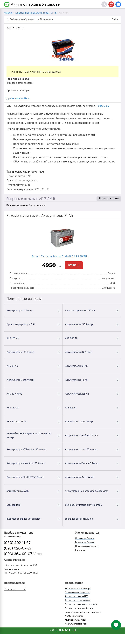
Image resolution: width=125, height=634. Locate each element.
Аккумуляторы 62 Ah (76, 366)
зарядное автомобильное (79, 519)
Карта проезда (11, 569)
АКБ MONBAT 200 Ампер (79, 422)
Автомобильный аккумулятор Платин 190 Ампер (29, 435)
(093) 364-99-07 (18, 554)
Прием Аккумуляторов (86, 546)
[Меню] (118, 4)
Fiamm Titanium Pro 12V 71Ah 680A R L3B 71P (59, 256)
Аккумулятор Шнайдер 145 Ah (81, 435)
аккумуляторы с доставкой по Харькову (86, 491)
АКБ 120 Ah (13, 338)
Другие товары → (18, 98)
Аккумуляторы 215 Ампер (20, 352)
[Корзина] (111, 4)
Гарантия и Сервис (84, 542)
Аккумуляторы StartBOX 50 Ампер (25, 477)
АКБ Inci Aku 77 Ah (16, 422)
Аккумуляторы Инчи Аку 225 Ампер (26, 463)
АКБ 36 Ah (12, 366)
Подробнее (103, 106)
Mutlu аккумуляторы (75, 620)
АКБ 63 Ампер (14, 394)
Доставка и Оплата (84, 538)
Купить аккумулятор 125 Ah (80, 310)
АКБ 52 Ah (70, 408)
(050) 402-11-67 (17, 543)
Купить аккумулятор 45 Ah (21, 324)
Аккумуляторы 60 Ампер (20, 380)
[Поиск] (104, 4)
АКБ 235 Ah (71, 338)
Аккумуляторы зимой (76, 624)
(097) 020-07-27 (18, 548)
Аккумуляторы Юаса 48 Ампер (82, 463)
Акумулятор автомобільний (79, 608)
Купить (73, 265)
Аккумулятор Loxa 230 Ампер (81, 449)
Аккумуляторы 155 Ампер (79, 324)
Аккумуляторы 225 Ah (77, 394)
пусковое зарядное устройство (24, 519)
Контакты (80, 550)
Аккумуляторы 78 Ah (76, 380)
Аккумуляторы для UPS (76, 596)
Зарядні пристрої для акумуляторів (83, 612)
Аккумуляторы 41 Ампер (20, 310)
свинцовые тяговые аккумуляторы (83, 505)
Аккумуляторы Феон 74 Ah (79, 477)
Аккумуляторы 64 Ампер (78, 352)
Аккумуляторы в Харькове (35, 4)
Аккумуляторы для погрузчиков (81, 604)
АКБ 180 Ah (13, 408)
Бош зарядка (14, 505)
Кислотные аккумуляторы (78, 588)
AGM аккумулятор (74, 616)
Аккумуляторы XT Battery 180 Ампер (26, 449)
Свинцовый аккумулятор (77, 592)
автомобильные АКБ (18, 491)
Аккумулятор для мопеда (77, 600)
